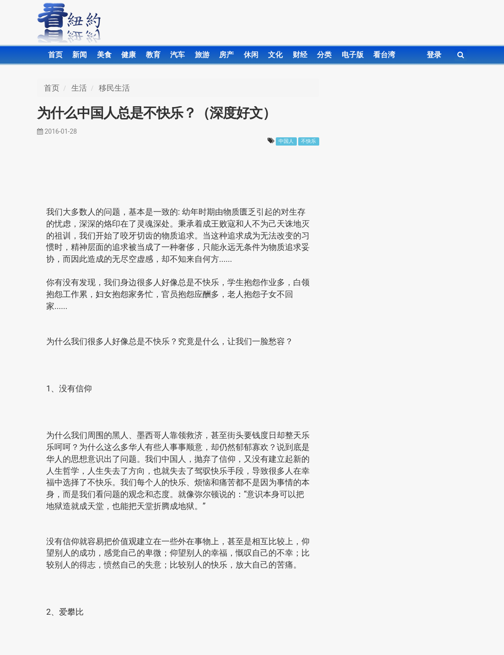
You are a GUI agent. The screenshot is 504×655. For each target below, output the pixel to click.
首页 (55, 54)
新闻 (79, 54)
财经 (300, 54)
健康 (128, 54)
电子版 (353, 54)
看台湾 (384, 54)
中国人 (286, 141)
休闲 (251, 54)
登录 (434, 54)
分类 (324, 54)
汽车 (177, 54)
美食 (104, 54)
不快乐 (308, 141)
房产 (226, 54)
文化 (275, 54)
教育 (153, 54)
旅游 (202, 54)
